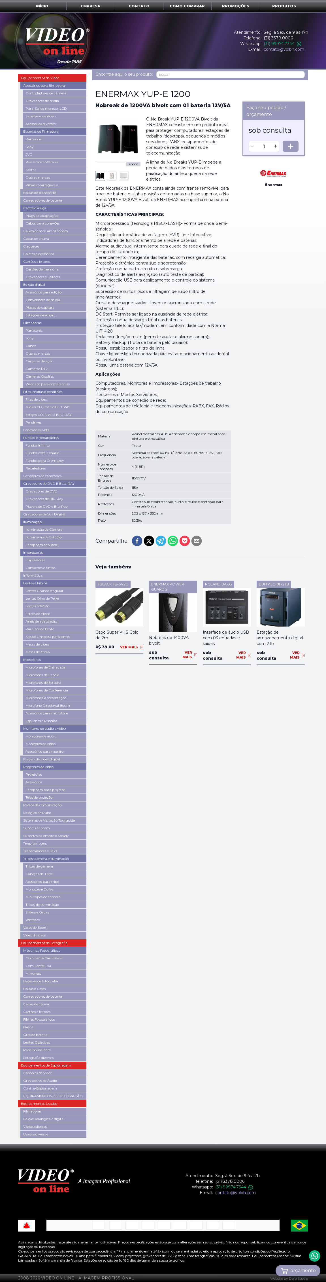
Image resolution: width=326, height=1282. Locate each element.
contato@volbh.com (284, 49)
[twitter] (149, 541)
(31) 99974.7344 (282, 43)
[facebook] (137, 541)
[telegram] (160, 541)
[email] (196, 541)
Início (42, 6)
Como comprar (187, 6)
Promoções (235, 6)
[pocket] (184, 541)
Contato (139, 6)
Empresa (90, 6)
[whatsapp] (172, 541)
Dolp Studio (298, 1278)
